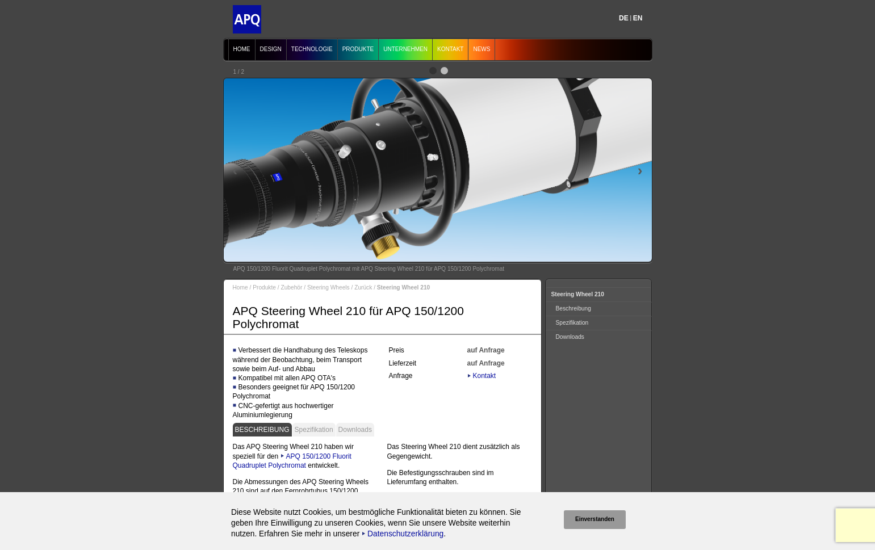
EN (638, 18)
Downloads (355, 430)
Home (241, 49)
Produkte (358, 49)
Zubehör (291, 287)
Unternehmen (405, 49)
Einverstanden (594, 519)
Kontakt (450, 49)
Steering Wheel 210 (577, 294)
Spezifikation (314, 430)
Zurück (363, 287)
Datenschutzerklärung (405, 534)
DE (624, 18)
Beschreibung (262, 430)
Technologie (312, 49)
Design (271, 49)
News (481, 49)
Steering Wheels (328, 287)
